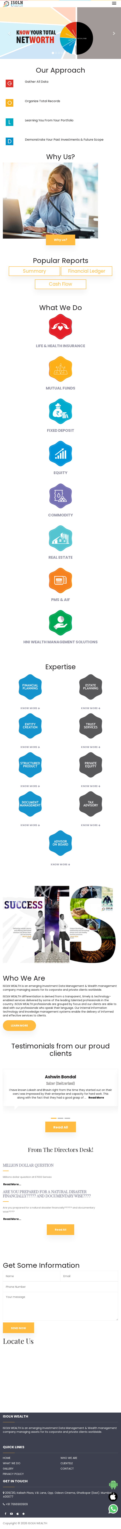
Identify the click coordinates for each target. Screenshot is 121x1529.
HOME (6, 1458)
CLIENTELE (67, 1463)
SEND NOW (18, 1328)
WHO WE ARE (69, 1458)
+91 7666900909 (17, 1504)
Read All (60, 1230)
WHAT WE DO (11, 1463)
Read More (96, 1097)
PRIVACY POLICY (13, 1474)
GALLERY (8, 1469)
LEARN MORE (19, 1025)
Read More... (12, 1184)
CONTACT (67, 1469)
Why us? (60, 240)
